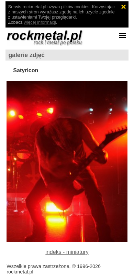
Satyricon (25, 70)
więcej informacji (40, 22)
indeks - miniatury (66, 252)
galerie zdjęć (26, 55)
